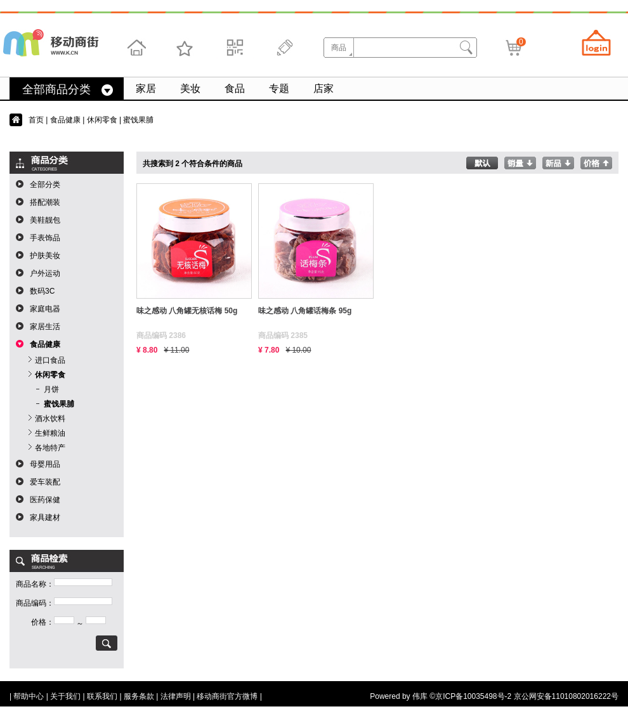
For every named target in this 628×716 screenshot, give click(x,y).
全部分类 (45, 184)
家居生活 (45, 326)
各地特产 (50, 447)
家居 (146, 88)
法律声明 (175, 696)
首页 (36, 119)
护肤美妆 (45, 255)
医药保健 (45, 499)
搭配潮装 (45, 202)
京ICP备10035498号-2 (473, 696)
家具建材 (45, 517)
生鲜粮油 (50, 433)
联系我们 (102, 696)
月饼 (51, 389)
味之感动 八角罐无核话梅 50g (186, 310)
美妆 (190, 88)
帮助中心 (28, 696)
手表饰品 (45, 237)
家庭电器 (45, 308)
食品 (235, 88)
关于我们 (65, 696)
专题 (279, 88)
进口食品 (50, 360)
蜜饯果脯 (59, 404)
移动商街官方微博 (227, 696)
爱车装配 (45, 482)
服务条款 (139, 696)
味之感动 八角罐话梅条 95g (304, 310)
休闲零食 (102, 119)
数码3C (42, 291)
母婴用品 (45, 464)
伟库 (420, 696)
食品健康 (65, 119)
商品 (338, 47)
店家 (323, 88)
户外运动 (45, 273)
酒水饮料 (50, 418)
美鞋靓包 (45, 220)
